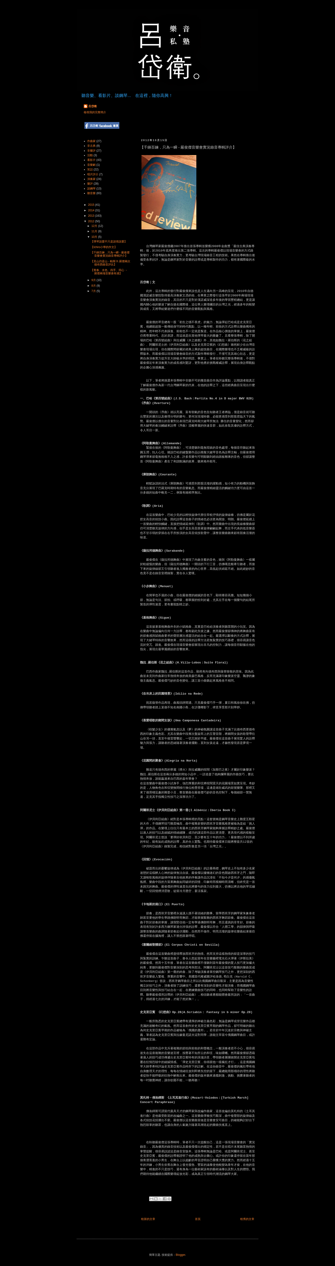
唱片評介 (92, 174)
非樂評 (91, 150)
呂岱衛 (92, 106)
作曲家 (91, 141)
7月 (94, 291)
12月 (94, 226)
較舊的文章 (247, 1219)
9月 (94, 280)
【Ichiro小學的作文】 (104, 247)
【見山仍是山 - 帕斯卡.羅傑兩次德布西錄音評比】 (110, 263)
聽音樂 (91, 193)
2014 (91, 210)
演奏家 (91, 179)
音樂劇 (91, 164)
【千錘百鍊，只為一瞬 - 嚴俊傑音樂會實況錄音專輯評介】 (110, 254)
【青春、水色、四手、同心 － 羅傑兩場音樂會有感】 (109, 271)
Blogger (180, 1254)
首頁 (198, 1219)
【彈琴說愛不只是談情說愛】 (109, 241)
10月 (94, 237)
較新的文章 (148, 1219)
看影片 (91, 160)
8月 (94, 285)
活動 (90, 155)
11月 (94, 231)
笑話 (90, 169)
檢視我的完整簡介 (95, 112)
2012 (91, 221)
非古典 (91, 145)
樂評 (90, 183)
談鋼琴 (91, 188)
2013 (91, 215)
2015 (91, 204)
